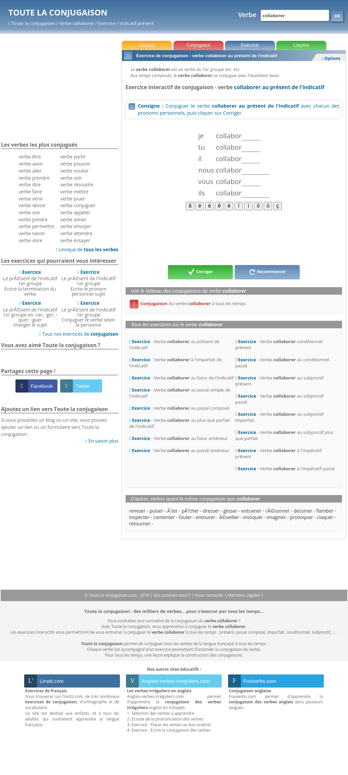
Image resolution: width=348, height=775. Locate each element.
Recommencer (267, 272)
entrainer (251, 511)
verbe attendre (76, 233)
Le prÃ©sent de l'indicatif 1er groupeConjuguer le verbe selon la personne (88, 314)
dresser (211, 511)
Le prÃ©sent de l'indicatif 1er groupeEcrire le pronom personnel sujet (88, 283)
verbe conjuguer (78, 205)
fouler (185, 517)
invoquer (253, 517)
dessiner (303, 511)
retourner (139, 523)
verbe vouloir (74, 171)
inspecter (139, 517)
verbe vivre (31, 240)
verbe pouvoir (75, 163)
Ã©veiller (229, 517)
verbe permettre (36, 226)
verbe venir (31, 198)
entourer (205, 517)
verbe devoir (32, 205)
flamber (325, 511)
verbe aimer (73, 219)
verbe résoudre (77, 184)
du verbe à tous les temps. (188, 303)
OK (337, 16)
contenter (164, 517)
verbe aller (30, 171)
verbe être (30, 156)
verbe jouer (72, 198)
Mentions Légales (244, 595)
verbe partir (73, 156)
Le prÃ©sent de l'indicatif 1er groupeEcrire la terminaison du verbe (30, 283)
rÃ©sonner (278, 511)
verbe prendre (34, 178)
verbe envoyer (75, 226)
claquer (325, 517)
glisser (230, 511)
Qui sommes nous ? (172, 595)
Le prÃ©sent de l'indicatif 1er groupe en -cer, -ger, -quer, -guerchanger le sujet (30, 314)
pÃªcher (190, 511)
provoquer (301, 517)
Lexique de (87, 249)
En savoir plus (102, 441)
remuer (137, 511)
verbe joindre (33, 219)
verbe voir (29, 212)
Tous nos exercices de (79, 334)
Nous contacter (210, 595)
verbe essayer (75, 240)
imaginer (276, 517)
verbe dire (30, 184)
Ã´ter (172, 511)
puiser (156, 511)
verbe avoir (31, 163)
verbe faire (30, 191)
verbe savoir (32, 233)
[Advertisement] (233, 237)
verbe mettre (74, 191)
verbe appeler (75, 212)
